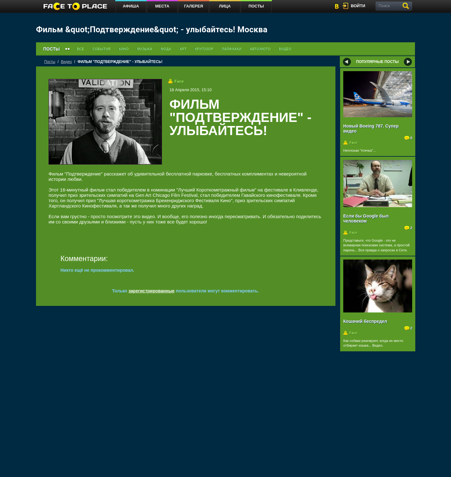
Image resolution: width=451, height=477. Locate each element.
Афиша (131, 6)
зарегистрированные (151, 290)
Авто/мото (260, 49)
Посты (256, 6)
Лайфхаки (231, 49)
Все (80, 49)
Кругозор (204, 49)
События (101, 49)
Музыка (144, 49)
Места (162, 6)
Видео (285, 49)
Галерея (193, 6)
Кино (123, 49)
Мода (166, 49)
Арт (182, 49)
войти (358, 5)
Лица (225, 6)
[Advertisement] (246, 155)
